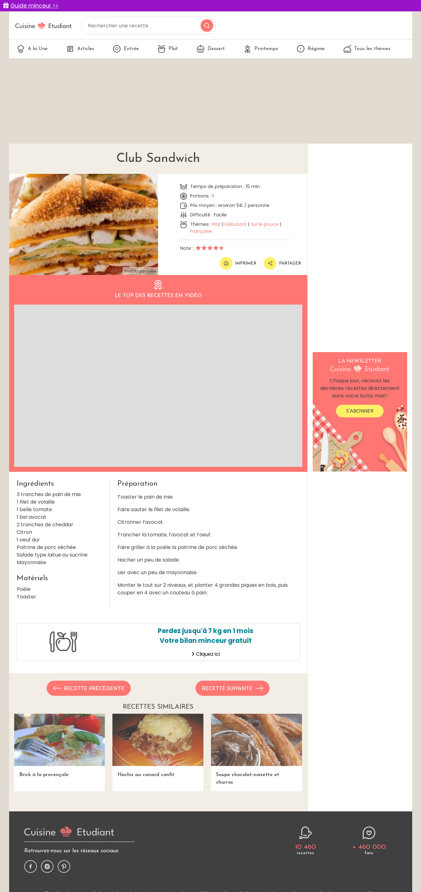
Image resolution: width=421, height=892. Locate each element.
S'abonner (359, 411)
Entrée (126, 49)
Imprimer (238, 263)
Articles (80, 49)
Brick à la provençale (59, 745)
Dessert (211, 49)
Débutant (236, 224)
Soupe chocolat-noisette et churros (256, 749)
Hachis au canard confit (157, 745)
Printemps (261, 49)
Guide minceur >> (34, 5)
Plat (168, 49)
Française (201, 231)
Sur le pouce (265, 224)
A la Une (32, 49)
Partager (282, 263)
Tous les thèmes (367, 49)
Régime (311, 49)
